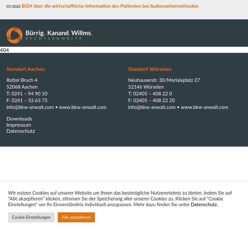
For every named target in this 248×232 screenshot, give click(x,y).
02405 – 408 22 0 (152, 93)
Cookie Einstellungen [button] (31, 217)
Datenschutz (20, 131)
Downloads (19, 118)
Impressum (18, 124)
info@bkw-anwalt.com (30, 107)
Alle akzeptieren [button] (76, 217)
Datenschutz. (204, 204)
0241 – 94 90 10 (29, 93)
